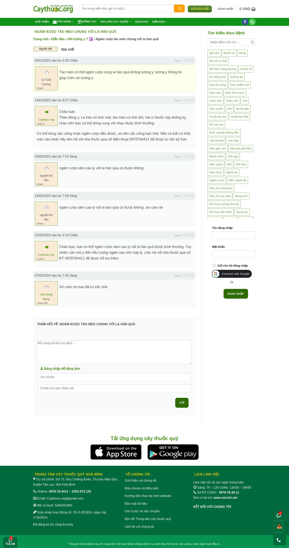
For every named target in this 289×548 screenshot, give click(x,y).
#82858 (188, 60)
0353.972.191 (81, 491)
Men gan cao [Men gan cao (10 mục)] (217, 148)
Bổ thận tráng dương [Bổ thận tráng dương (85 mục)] (222, 69)
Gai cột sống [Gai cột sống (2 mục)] (217, 84)
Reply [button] (178, 60)
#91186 (188, 275)
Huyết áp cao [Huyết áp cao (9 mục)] (217, 116)
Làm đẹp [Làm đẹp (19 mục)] (233, 140)
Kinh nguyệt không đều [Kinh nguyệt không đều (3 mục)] (224, 132)
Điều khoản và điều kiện (142, 488)
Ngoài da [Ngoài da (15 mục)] (231, 172)
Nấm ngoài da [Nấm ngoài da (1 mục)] (237, 180)
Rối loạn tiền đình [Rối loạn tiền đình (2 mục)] (220, 212)
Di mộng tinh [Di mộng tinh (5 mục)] (217, 76)
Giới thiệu (42, 21)
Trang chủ (41, 39)
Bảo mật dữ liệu (136, 503)
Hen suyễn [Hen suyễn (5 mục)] (216, 108)
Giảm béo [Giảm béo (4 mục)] (215, 100)
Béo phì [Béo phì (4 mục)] (214, 53)
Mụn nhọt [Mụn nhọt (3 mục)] (215, 172)
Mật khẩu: (218, 246)
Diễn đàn (159, 22)
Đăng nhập (236, 293)
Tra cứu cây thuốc (115, 22)
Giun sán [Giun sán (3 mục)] (215, 92)
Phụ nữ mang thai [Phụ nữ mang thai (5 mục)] (221, 188)
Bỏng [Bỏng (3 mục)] (242, 53)
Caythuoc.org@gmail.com (65, 498)
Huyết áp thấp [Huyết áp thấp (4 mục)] (239, 116)
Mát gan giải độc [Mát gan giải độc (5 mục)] (240, 148)
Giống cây (87, 21)
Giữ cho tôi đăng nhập (232, 265)
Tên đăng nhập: (222, 227)
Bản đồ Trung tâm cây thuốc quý (148, 519)
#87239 (188, 196)
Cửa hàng (63, 21)
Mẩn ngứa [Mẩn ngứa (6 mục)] (216, 164)
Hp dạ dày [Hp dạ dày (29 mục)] (242, 108)
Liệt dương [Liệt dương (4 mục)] (216, 140)
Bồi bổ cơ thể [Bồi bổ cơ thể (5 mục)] (218, 61)
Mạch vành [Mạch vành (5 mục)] (216, 156)
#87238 (188, 156)
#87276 (188, 235)
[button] (226, 9)
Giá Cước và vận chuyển (142, 511)
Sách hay (142, 21)
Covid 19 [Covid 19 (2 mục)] (246, 69)
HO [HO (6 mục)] (229, 108)
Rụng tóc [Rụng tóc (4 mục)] (242, 212)
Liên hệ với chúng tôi (139, 526)
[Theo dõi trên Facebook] (245, 21)
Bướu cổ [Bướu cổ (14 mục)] (229, 53)
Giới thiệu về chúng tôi (141, 480)
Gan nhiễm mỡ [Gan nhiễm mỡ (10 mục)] (239, 84)
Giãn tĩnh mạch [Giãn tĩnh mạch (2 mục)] (235, 92)
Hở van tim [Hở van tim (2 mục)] (216, 124)
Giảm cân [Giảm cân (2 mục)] (232, 100)
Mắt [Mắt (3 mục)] (229, 164)
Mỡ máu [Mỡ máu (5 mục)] (241, 164)
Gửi (181, 402)
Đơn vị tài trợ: (215, 497)
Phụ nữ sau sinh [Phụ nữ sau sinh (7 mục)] (220, 196)
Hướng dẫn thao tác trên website (148, 496)
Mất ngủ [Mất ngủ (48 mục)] (233, 156)
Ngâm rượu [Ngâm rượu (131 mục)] (216, 180)
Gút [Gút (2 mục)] (244, 100)
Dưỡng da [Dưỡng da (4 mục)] (236, 76)
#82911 (188, 100)
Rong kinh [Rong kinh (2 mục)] (241, 196)
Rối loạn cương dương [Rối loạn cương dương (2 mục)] (224, 204)
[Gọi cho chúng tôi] (252, 21)
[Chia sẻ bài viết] (278, 527)
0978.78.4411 (58, 491)
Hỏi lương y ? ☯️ (80, 39)
